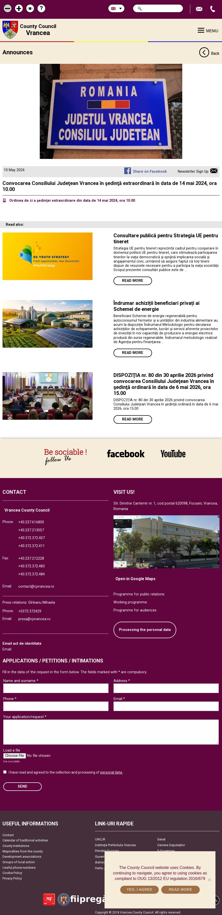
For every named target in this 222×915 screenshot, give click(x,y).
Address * (122, 679)
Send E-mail (200, 9)
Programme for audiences (135, 608)
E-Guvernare (165, 849)
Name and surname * (20, 679)
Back (209, 52)
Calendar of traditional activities (25, 838)
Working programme (130, 600)
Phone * (9, 697)
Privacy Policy (12, 876)
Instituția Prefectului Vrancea (115, 843)
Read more (132, 279)
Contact (8, 833)
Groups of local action (18, 860)
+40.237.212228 (31, 556)
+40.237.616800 (31, 520)
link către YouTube (173, 453)
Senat (161, 837)
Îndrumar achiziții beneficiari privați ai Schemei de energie (157, 304)
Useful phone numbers (19, 865)
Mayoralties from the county (22, 849)
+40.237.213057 (31, 528)
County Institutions (15, 844)
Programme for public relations (139, 592)
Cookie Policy (12, 871)
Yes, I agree (139, 889)
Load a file (11, 748)
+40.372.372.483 (31, 564)
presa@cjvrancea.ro (34, 617)
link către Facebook (125, 453)
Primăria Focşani (107, 849)
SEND (22, 785)
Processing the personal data (145, 628)
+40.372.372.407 (31, 536)
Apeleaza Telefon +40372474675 (213, 9)
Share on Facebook (150, 170)
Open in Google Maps (136, 576)
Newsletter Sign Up (193, 170)
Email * (119, 697)
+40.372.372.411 (31, 544)
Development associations (21, 855)
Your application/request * (24, 715)
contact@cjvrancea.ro (36, 585)
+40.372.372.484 (31, 572)
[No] (209, 879)
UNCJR (100, 837)
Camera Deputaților (171, 843)
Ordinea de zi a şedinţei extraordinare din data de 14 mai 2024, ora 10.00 (72, 199)
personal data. (111, 771)
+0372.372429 (29, 609)
